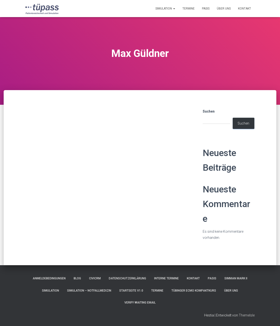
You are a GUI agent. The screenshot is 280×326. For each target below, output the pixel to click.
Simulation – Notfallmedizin (89, 290)
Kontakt (244, 8)
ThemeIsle (247, 315)
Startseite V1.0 (131, 290)
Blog (77, 278)
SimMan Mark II (235, 278)
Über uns (224, 8)
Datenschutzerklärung (127, 278)
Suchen (209, 111)
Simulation (165, 8)
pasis (206, 8)
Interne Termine (166, 278)
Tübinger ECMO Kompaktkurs (193, 290)
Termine (188, 8)
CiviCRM (95, 278)
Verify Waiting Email (140, 302)
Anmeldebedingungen (49, 278)
